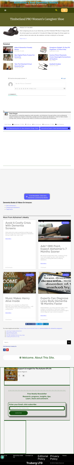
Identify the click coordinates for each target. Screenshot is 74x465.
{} (35, 88)
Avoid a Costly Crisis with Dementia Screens (18, 225)
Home (64, 455)
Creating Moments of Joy (12, 336)
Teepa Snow (9, 209)
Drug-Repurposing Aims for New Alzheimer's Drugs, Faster (21, 128)
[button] (5, 10)
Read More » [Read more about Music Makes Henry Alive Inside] (8, 312)
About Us (4, 455)
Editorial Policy (43, 457)
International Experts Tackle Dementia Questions (55, 128)
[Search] (69, 342)
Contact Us (29, 455)
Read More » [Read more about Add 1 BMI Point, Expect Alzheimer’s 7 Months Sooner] (43, 263)
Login (63, 78)
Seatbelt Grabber (55, 64)
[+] (37, 88)
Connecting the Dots (11, 332)
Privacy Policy (54, 457)
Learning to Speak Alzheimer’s (14, 331)
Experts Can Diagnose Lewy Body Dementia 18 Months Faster (54, 301)
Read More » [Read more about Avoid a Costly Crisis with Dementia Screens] (8, 238)
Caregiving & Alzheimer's (13, 207)
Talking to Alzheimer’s (11, 333)
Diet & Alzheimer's (11, 205)
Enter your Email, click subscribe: (23, 404)
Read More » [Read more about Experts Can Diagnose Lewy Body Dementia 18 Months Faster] (43, 315)
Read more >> (23, 38)
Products (61, 124)
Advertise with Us (18, 456)
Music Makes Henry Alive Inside (17, 300)
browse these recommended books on (41, 328)
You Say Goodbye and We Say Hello (15, 335)
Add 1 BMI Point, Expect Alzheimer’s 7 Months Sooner (54, 248)
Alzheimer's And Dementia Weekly (36, 2)
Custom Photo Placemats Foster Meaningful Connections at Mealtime (60, 57)
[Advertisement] (37, 149)
